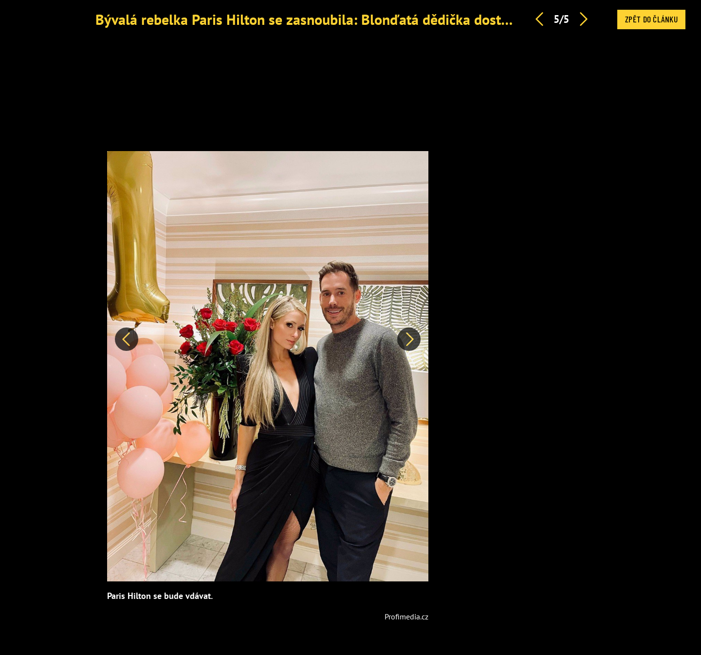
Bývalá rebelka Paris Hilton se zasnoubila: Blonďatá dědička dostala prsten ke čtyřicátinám (378, 19)
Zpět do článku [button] (651, 19)
